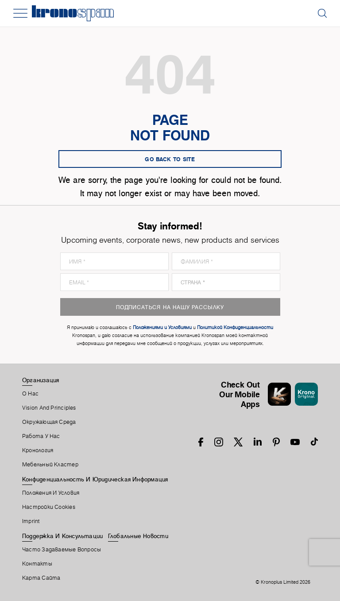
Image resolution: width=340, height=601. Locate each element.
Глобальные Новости (138, 535)
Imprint (31, 521)
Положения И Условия (50, 492)
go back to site (170, 159)
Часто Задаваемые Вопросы (61, 549)
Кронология (37, 450)
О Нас (30, 393)
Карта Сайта (41, 578)
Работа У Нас (41, 436)
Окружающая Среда (49, 422)
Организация (40, 380)
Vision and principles (49, 407)
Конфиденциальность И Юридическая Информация (95, 479)
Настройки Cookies (48, 507)
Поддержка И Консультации (62, 535)
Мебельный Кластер (50, 464)
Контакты (37, 563)
